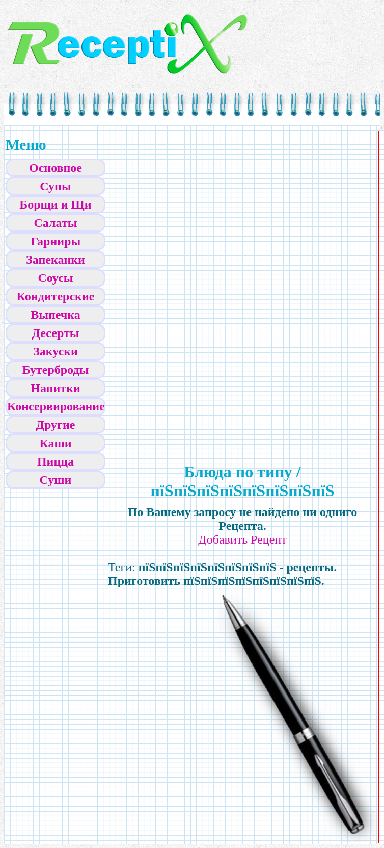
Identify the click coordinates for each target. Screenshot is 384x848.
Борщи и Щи (55, 204)
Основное (55, 167)
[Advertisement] (195, 286)
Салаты (55, 222)
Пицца (55, 461)
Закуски (55, 351)
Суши (56, 479)
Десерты (55, 333)
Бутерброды (55, 369)
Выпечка (55, 314)
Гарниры (55, 241)
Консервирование (56, 406)
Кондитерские (56, 296)
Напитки (55, 388)
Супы (55, 186)
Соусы (55, 278)
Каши (55, 443)
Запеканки (55, 259)
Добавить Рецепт (242, 539)
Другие (55, 424)
